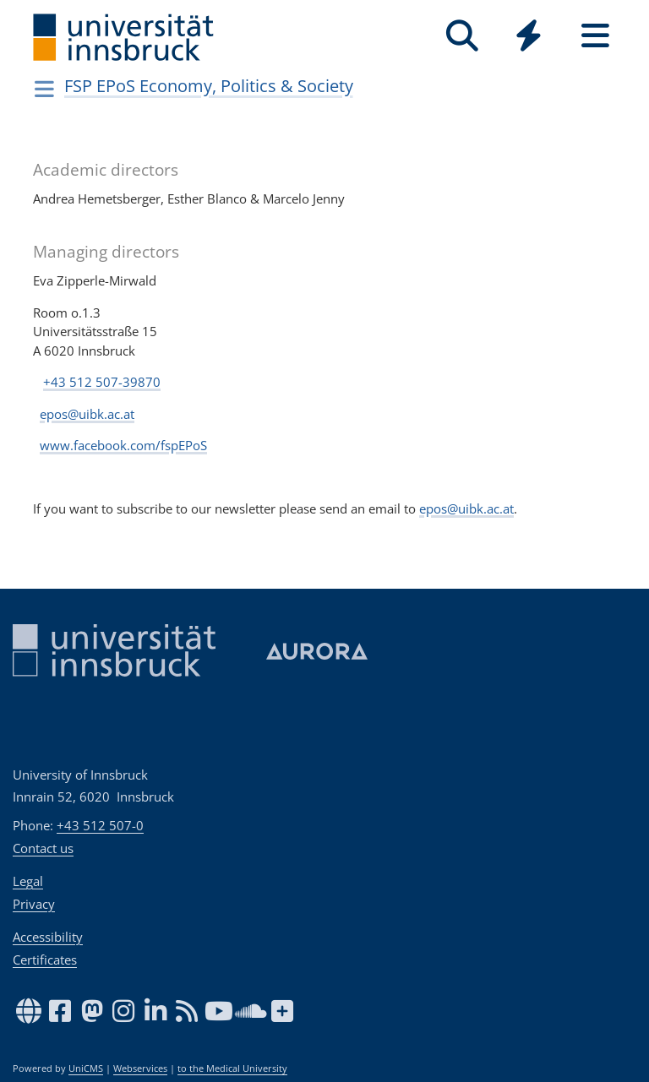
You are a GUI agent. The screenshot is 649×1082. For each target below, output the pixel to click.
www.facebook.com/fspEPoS (123, 445)
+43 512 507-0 (100, 825)
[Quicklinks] (528, 36)
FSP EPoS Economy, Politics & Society (208, 85)
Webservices (140, 1068)
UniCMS (85, 1068)
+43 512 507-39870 (102, 381)
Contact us (43, 848)
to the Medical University (232, 1068)
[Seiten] (595, 36)
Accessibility (48, 936)
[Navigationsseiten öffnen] (44, 89)
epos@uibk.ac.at (87, 413)
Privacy (34, 903)
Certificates (45, 959)
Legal (28, 881)
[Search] (461, 36)
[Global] (528, 37)
